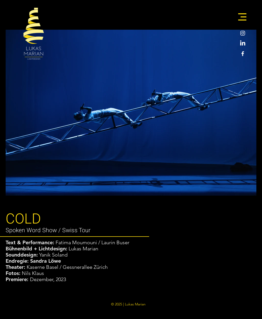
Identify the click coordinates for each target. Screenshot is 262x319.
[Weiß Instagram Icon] (242, 33)
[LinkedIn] (242, 43)
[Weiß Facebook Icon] (242, 53)
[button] (242, 17)
